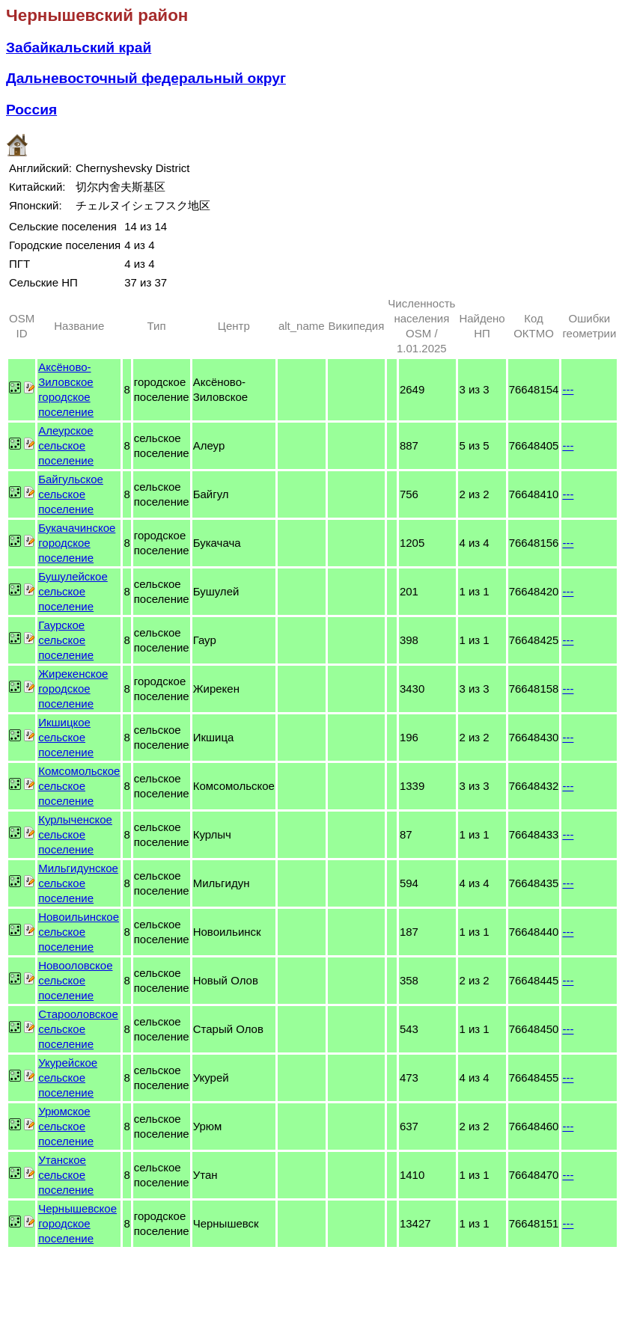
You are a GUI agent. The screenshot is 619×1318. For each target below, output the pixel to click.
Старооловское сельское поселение (78, 1029)
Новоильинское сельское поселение (78, 931)
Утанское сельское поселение (66, 1174)
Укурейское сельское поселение (67, 1077)
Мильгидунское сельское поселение (78, 883)
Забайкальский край (78, 47)
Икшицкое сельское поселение (66, 737)
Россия (31, 109)
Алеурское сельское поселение (66, 445)
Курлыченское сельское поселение (75, 834)
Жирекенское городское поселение (73, 688)
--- (567, 389)
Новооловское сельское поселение (75, 980)
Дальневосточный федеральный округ (146, 78)
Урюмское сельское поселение (66, 1126)
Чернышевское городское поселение (77, 1223)
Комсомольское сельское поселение (79, 785)
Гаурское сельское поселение (66, 640)
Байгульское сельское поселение (70, 494)
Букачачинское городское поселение (76, 542)
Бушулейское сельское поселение (73, 591)
